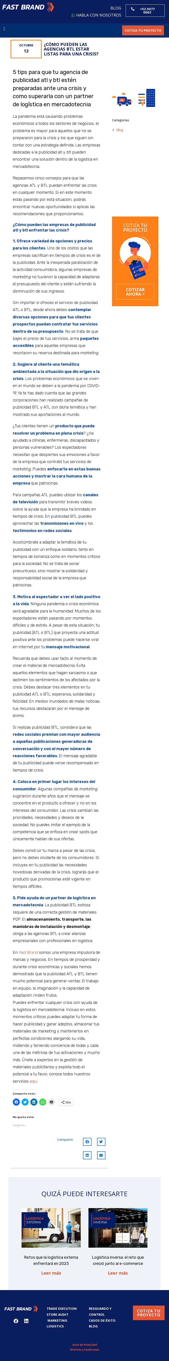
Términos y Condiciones (84, 1347)
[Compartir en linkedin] (87, 1155)
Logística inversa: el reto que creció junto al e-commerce (147, 163)
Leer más (51, 1273)
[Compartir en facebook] (87, 1142)
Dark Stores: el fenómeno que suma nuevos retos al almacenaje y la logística (122, 196)
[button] (28, 7)
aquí (33, 1081)
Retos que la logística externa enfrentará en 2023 (121, 161)
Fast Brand (28, 952)
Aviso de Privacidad (84, 1343)
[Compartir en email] (101, 1155)
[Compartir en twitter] (101, 1142)
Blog (119, 129)
